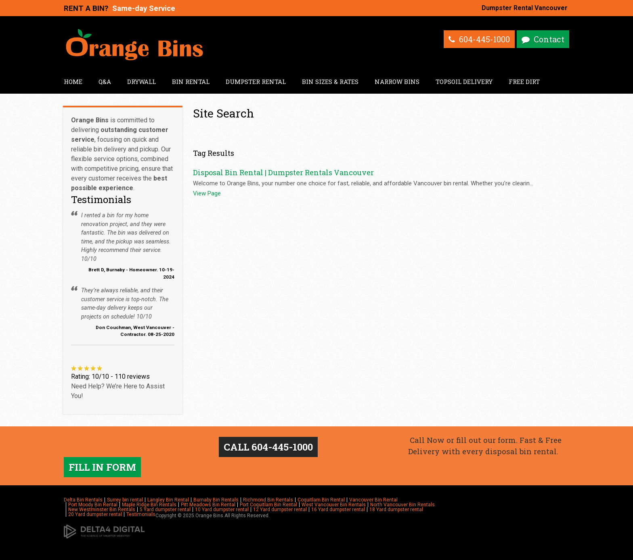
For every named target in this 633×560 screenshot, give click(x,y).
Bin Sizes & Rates (330, 82)
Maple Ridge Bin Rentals (149, 505)
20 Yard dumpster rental (95, 514)
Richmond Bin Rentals (268, 500)
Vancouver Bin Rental (373, 500)
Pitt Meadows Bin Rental (208, 505)
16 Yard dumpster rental (338, 509)
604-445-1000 (484, 39)
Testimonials (140, 514)
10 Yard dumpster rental (222, 509)
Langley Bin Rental (168, 500)
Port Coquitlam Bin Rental (268, 505)
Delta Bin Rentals (83, 500)
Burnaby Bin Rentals (216, 500)
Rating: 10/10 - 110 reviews (110, 376)
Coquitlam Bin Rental (321, 500)
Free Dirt (524, 82)
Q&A (105, 82)
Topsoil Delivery (464, 82)
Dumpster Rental (256, 82)
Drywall (141, 82)
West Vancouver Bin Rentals (334, 505)
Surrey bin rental (125, 500)
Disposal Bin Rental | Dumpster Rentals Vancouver (283, 172)
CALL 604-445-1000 (268, 446)
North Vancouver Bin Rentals (402, 505)
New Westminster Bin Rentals (101, 509)
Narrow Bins (397, 82)
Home (73, 82)
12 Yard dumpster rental (280, 509)
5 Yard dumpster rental (165, 509)
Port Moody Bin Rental (92, 505)
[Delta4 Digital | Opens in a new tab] (104, 531)
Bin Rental (191, 82)
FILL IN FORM (102, 467)
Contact (549, 39)
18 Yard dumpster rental (396, 509)
